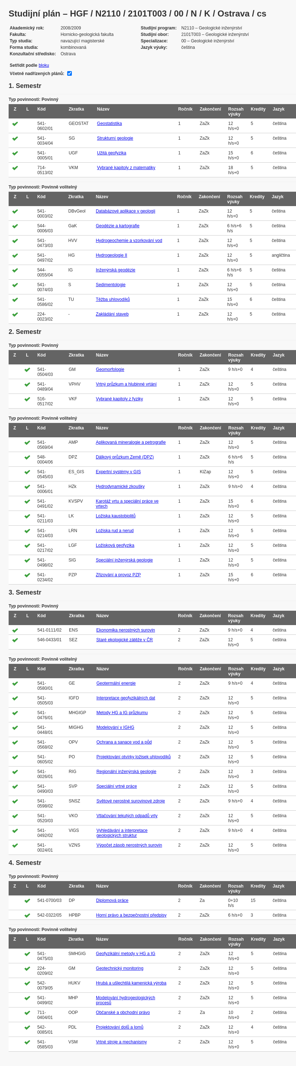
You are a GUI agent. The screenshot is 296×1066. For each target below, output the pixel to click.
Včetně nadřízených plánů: (37, 73)
